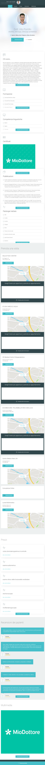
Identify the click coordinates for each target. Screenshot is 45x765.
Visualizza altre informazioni (22, 172)
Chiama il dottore (8, 263)
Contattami (29, 39)
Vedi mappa (22, 273)
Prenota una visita (17, 39)
